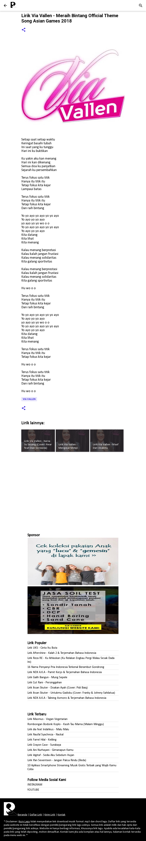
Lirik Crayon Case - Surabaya (44, 744)
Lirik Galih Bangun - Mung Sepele (47, 677)
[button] (23, 30)
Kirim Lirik (49, 814)
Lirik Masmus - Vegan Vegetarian (47, 719)
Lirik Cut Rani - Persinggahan (44, 682)
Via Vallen (29, 399)
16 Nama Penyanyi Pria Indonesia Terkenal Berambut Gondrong (65, 667)
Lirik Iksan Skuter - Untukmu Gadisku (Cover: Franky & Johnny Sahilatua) (71, 692)
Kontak (61, 814)
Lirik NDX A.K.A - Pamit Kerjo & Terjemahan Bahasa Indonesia (64, 672)
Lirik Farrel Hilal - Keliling (41, 739)
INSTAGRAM (34, 784)
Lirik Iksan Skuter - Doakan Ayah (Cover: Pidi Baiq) (57, 687)
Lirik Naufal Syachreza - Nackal (45, 734)
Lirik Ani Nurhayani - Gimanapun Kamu (50, 750)
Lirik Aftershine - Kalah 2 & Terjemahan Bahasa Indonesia (61, 653)
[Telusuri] (140, 5)
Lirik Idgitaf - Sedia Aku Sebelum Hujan (50, 755)
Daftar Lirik (36, 814)
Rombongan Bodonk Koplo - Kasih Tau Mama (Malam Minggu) (65, 724)
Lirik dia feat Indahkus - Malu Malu (48, 729)
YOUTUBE (33, 789)
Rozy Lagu (24, 821)
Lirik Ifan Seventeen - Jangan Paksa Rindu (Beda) (56, 760)
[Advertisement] (73, 491)
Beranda (22, 814)
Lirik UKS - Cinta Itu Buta (42, 647)
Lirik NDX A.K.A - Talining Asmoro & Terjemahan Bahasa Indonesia (66, 698)
